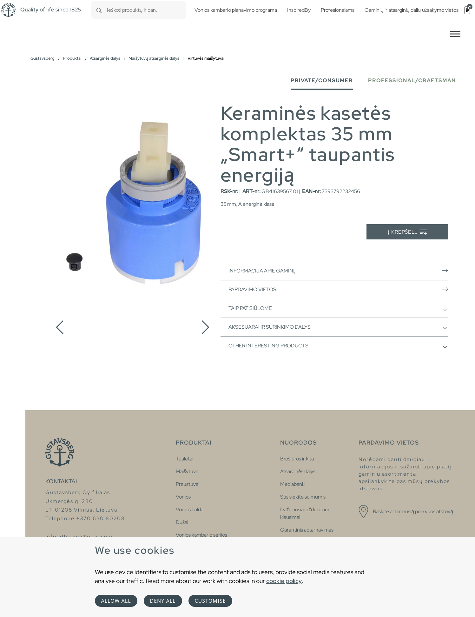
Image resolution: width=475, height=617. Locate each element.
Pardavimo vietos (338, 289)
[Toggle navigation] (455, 34)
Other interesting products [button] (338, 345)
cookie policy (284, 581)
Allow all (116, 600)
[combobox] (146, 10)
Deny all (163, 600)
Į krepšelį (407, 232)
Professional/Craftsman (412, 80)
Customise (210, 600)
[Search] (99, 10)
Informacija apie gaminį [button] (338, 270)
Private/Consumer (322, 80)
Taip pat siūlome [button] (338, 308)
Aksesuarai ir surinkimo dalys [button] (338, 326)
